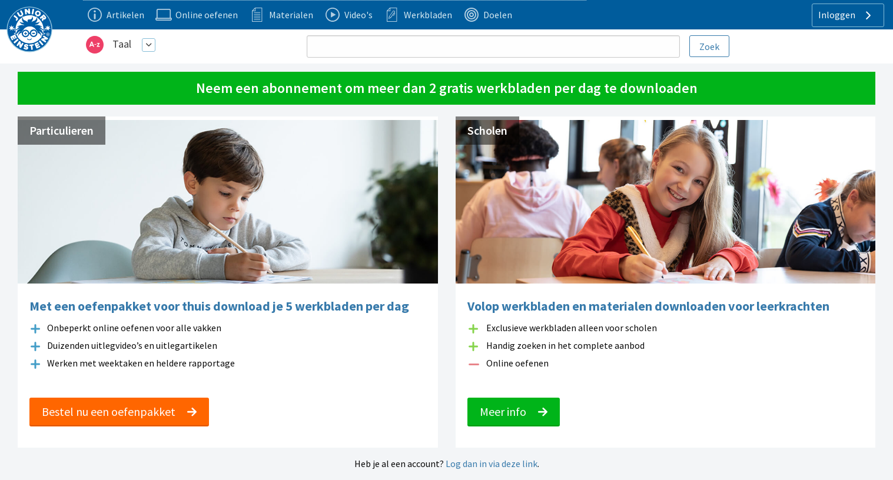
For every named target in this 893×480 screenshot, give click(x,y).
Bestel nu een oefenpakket (119, 411)
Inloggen (846, 15)
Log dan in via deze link (491, 463)
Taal (121, 44)
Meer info (513, 411)
